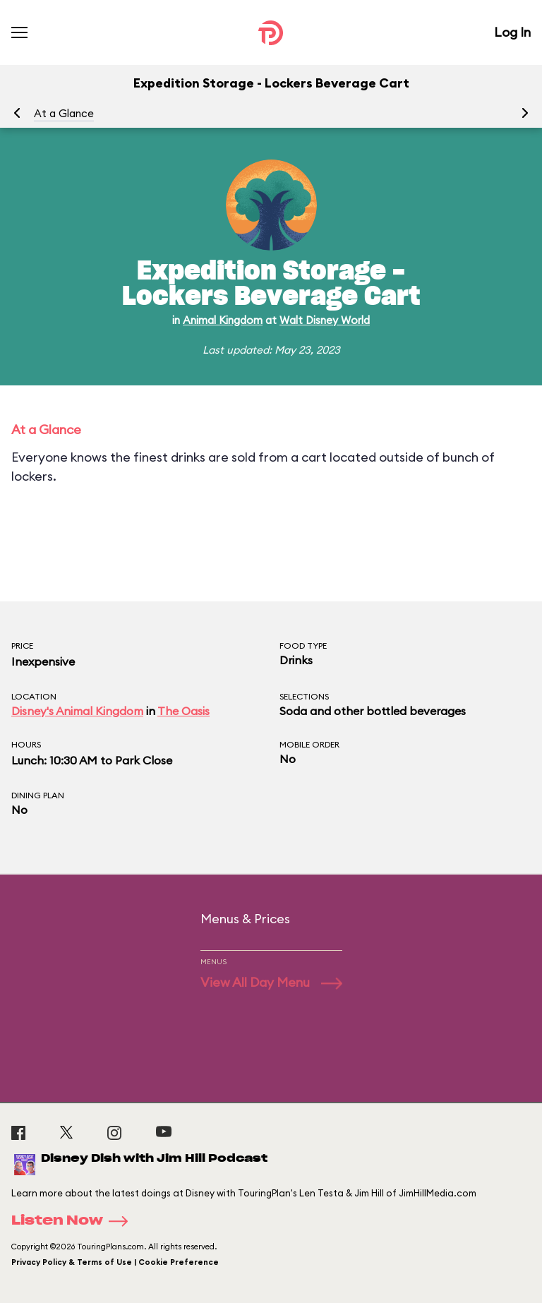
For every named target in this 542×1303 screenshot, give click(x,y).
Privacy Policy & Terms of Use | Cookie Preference (115, 1262)
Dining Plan (37, 795)
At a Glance (64, 113)
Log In (512, 32)
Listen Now (74, 1221)
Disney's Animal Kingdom (77, 711)
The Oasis (183, 711)
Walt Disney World (324, 320)
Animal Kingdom (223, 320)
